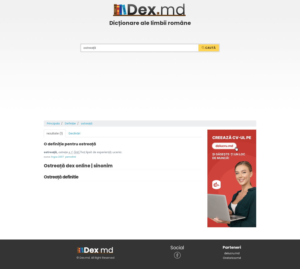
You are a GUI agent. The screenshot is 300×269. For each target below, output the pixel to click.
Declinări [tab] (74, 133)
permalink (70, 156)
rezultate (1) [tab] (55, 133)
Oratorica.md (232, 258)
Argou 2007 (57, 156)
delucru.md (232, 253)
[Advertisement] (150, 92)
